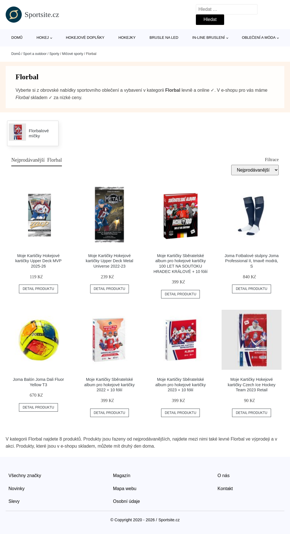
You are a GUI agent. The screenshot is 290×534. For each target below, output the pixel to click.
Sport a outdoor (35, 54)
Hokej (42, 37)
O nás (224, 475)
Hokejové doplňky (85, 37)
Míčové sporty (72, 54)
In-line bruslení (208, 37)
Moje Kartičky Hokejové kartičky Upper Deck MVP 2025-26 (38, 260)
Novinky (16, 488)
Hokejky (127, 37)
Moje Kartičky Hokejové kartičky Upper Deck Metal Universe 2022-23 (109, 260)
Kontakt (225, 488)
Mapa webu (125, 488)
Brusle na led (164, 37)
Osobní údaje (126, 501)
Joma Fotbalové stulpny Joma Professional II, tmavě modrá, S (252, 260)
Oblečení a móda (259, 37)
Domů (17, 37)
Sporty (54, 54)
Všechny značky (24, 475)
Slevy (14, 501)
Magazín (121, 475)
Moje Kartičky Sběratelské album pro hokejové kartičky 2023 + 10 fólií (180, 384)
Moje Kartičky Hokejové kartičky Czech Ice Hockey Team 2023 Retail (252, 384)
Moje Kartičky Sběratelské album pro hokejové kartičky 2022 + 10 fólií (109, 384)
